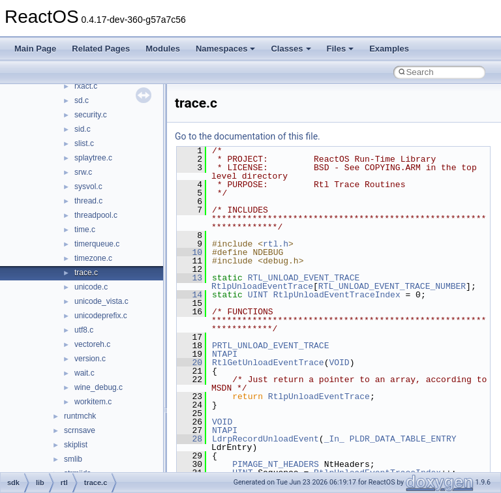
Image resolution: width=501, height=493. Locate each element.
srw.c (83, 172)
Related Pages (101, 48)
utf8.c (83, 330)
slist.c (84, 143)
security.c (90, 114)
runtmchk (80, 416)
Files (340, 48)
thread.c (88, 200)
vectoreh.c (92, 344)
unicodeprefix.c (100, 315)
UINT (258, 295)
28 (189, 439)
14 (189, 295)
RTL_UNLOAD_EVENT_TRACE (304, 278)
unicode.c (91, 286)
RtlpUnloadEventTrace (262, 286)
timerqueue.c (96, 243)
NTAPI (224, 354)
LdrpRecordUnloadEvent (265, 439)
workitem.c (93, 401)
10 (189, 252)
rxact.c (85, 86)
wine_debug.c (98, 387)
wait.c (84, 373)
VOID (339, 362)
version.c (90, 358)
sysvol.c (88, 186)
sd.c (81, 100)
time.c (84, 229)
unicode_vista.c (101, 301)
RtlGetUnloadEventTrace (268, 362)
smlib (73, 459)
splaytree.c (93, 157)
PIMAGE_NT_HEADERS (275, 464)
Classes (291, 48)
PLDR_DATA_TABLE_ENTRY (403, 439)
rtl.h (275, 244)
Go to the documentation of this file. (247, 136)
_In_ (334, 439)
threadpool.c (95, 215)
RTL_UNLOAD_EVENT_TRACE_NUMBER (392, 286)
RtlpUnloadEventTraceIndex (337, 295)
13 (189, 278)
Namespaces (226, 48)
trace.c (86, 272)
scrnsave (79, 430)
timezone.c (93, 258)
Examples (389, 48)
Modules (162, 48)
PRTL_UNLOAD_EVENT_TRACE (270, 345)
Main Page (35, 48)
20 (189, 362)
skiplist (75, 444)
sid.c (82, 129)
